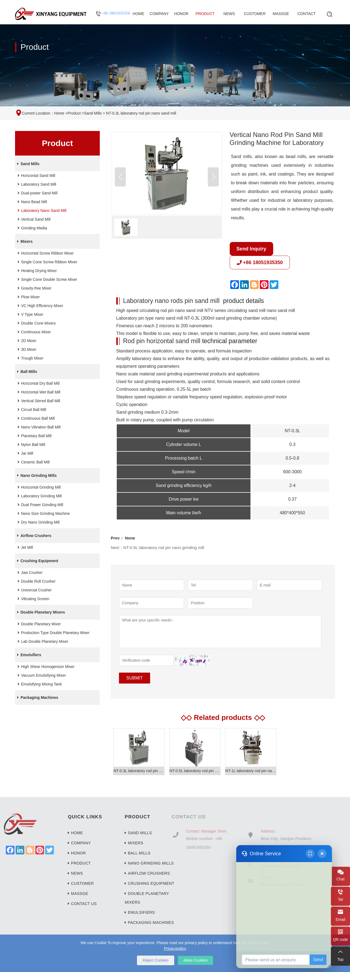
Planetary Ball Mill (33, 436)
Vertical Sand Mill (33, 219)
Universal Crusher (34, 590)
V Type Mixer (29, 314)
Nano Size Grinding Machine (43, 513)
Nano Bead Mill (31, 202)
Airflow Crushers (33, 536)
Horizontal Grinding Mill (38, 487)
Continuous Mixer (33, 332)
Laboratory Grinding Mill (39, 496)
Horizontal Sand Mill (35, 175)
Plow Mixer (28, 297)
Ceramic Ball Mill (32, 462)
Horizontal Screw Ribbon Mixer (45, 253)
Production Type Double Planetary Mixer (52, 633)
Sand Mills (93, 113)
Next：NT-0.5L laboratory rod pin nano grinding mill (157, 547)
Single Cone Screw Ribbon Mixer (46, 262)
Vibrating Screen (32, 599)
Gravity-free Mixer (33, 288)
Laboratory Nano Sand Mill (41, 210)
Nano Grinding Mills (36, 475)
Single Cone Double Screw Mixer (46, 279)
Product (205, 17)
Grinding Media (31, 228)
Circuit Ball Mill (31, 409)
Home (138, 12)
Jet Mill (24, 547)
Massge (281, 12)
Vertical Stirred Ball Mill (38, 401)
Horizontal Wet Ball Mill (38, 392)
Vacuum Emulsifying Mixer (41, 675)
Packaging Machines (36, 697)
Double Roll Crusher (36, 581)
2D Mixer (26, 341)
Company (159, 12)
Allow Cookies (195, 960)
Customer (255, 17)
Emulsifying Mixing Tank (39, 684)
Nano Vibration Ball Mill (38, 427)
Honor (181, 12)
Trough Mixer (29, 358)
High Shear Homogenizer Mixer (45, 666)
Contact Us (307, 17)
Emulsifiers (28, 655)
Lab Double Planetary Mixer (42, 641)
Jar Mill (24, 453)
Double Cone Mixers (36, 323)
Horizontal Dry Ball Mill (38, 383)
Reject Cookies (155, 960)
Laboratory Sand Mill (36, 184)
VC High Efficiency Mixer (39, 306)
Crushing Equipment (36, 561)
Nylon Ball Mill (30, 444)
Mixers (24, 241)
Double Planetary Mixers (40, 612)
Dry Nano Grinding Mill (38, 522)
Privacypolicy (175, 948)
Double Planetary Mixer (38, 624)
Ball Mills (26, 371)
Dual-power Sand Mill (36, 193)
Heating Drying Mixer (36, 271)
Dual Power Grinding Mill (39, 505)
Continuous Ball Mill (35, 418)
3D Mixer (26, 349)
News (229, 17)
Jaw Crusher (29, 572)
